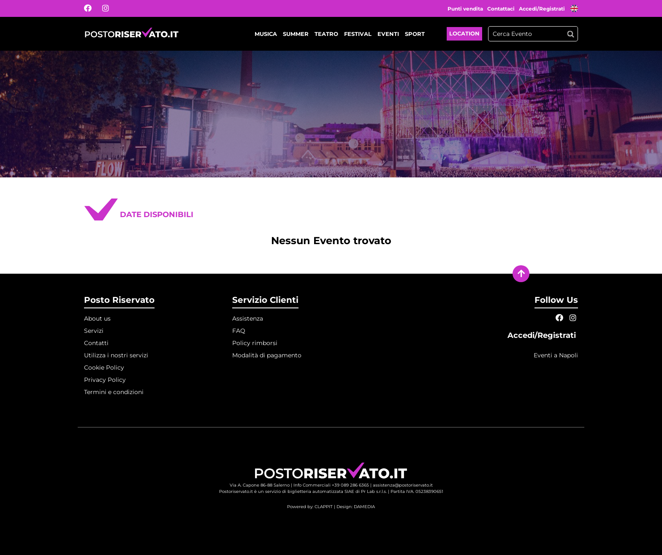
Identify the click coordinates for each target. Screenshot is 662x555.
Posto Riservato (119, 300)
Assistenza (247, 318)
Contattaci (501, 8)
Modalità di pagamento (266, 355)
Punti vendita (465, 8)
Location (464, 33)
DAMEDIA (364, 506)
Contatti (96, 343)
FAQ (238, 331)
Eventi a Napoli (556, 355)
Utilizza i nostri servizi (116, 355)
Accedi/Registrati (542, 8)
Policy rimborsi (254, 343)
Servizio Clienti (265, 300)
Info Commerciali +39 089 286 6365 (331, 485)
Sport (415, 33)
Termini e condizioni (114, 392)
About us (97, 318)
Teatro (326, 33)
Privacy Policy (105, 380)
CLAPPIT (324, 506)
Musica (266, 33)
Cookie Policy (104, 367)
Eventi (388, 33)
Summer (296, 33)
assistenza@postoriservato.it (403, 485)
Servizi (93, 331)
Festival (358, 33)
